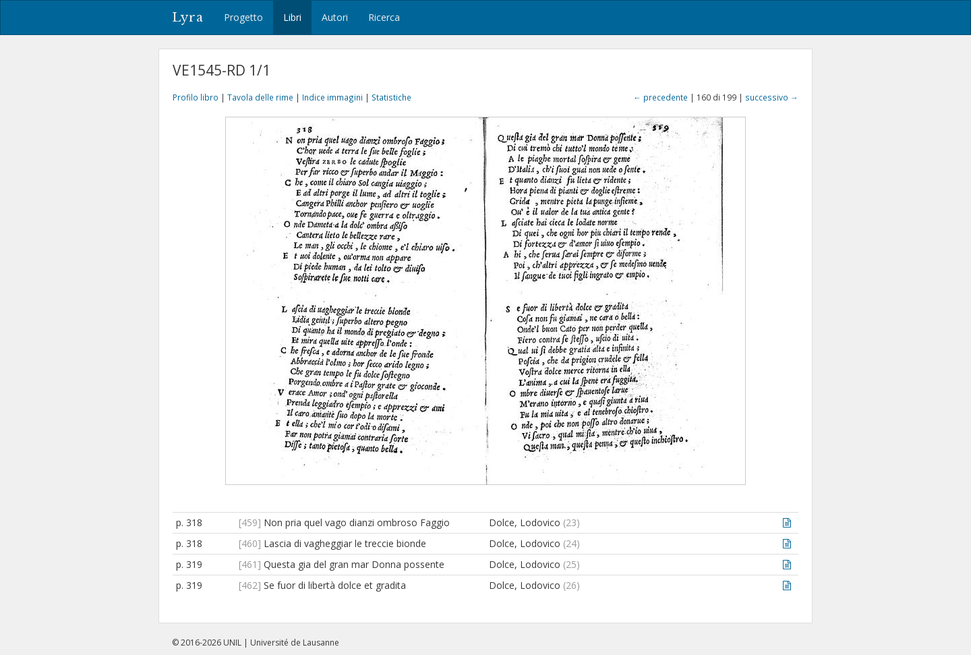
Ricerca (384, 17)
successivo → (771, 97)
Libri (292, 17)
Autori (335, 17)
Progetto (243, 17)
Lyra (188, 17)
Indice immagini (332, 97)
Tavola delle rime (260, 97)
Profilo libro (195, 97)
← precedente (660, 97)
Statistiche (391, 97)
